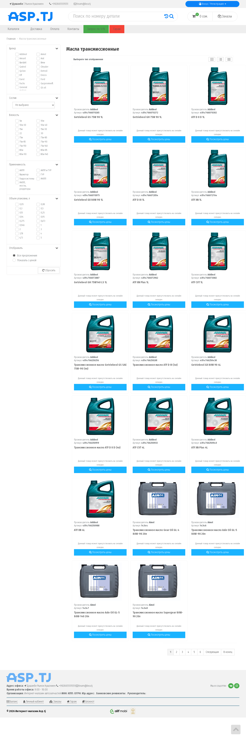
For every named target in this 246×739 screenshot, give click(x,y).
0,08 (43, 204)
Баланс (12, 701)
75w (21, 137)
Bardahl (22, 62)
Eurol (21, 79)
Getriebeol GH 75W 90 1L (147, 117)
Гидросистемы (25, 178)
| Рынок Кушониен (26, 4)
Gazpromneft (46, 83)
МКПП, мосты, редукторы (24, 185)
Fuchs (22, 83)
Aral (42, 58)
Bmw (43, 62)
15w (21, 129)
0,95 (42, 216)
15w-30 (44, 129)
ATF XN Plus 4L (199, 447)
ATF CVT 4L (139, 447)
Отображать (33, 248)
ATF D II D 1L (198, 117)
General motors (23, 89)
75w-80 (44, 137)
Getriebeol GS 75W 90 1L (88, 117)
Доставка (36, 29)
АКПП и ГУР (46, 170)
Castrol (22, 66)
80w (21, 150)
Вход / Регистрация (212, 4)
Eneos (44, 75)
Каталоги (15, 29)
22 (20, 133)
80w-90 (22, 154)
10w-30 (22, 125)
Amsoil (22, 58)
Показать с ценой (26, 260)
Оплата (54, 29)
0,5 (42, 208)
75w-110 (22, 146)
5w (20, 120)
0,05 (21, 204)
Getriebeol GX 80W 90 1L (88, 199)
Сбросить (48, 270)
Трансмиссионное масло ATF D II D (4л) (97, 447)
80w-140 (44, 154)
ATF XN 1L (196, 199)
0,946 (21, 225)
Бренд (33, 48)
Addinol (23, 54)
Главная (11, 38)
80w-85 (44, 150)
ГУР (42, 174)
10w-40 (44, 125)
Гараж (117, 29)
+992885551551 (58, 4)
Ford (43, 79)
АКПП (21, 170)
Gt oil (43, 87)
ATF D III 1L (139, 199)
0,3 (20, 208)
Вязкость (33, 115)
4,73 (21, 237)
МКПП (43, 178)
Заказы (225, 16)
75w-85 (22, 141)
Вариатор (24, 174)
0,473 (43, 221)
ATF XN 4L (79, 530)
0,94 (21, 216)
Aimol (43, 54)
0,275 (21, 221)
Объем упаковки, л (33, 198)
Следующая (212, 652)
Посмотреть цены (100, 139)
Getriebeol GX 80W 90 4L (206, 364)
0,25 (42, 212)
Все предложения (27, 255)
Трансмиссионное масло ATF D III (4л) (155, 364)
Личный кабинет (33, 701)
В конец (227, 652)
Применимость (33, 164)
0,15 (21, 212)
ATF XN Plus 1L (141, 282)
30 (42, 133)
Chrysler (44, 66)
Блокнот (88, 701)
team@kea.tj (82, 4)
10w (42, 120)
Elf (20, 75)
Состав (33, 98)
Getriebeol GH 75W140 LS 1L (90, 282)
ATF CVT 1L (197, 282)
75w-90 (44, 141)
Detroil (44, 71)
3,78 (21, 233)
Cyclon (22, 71)
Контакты (73, 29)
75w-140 (44, 146)
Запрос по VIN (96, 29)
